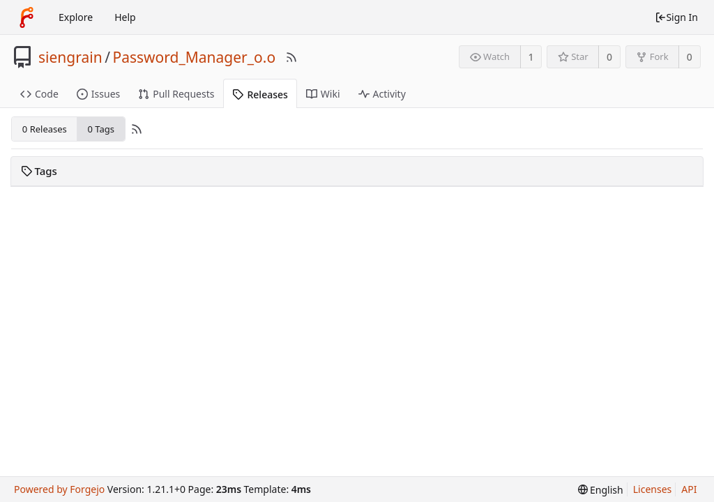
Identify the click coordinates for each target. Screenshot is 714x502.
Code (39, 93)
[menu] (600, 489)
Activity (382, 93)
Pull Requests (176, 93)
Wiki (323, 93)
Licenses (652, 489)
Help (125, 17)
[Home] (26, 17)
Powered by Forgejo (59, 489)
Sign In (676, 17)
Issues (98, 93)
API (689, 489)
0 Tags (100, 129)
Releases (259, 94)
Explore (76, 17)
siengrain (70, 57)
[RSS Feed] (291, 57)
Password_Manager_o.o (193, 57)
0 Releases (44, 129)
